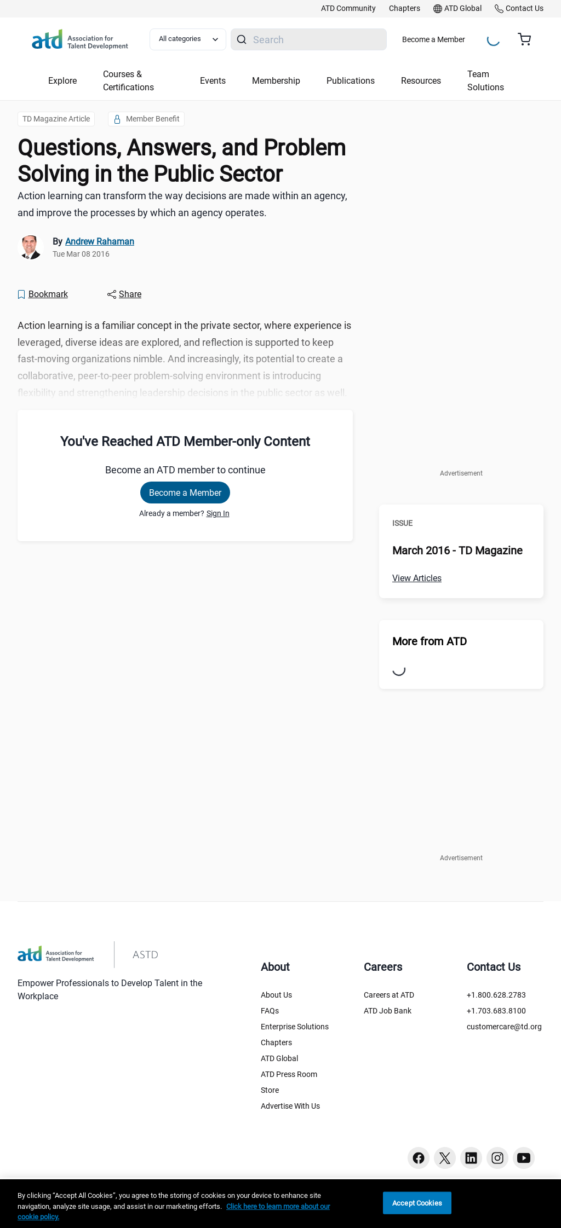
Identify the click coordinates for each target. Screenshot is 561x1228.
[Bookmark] (42, 294)
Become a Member (433, 39)
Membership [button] (276, 81)
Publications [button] (351, 81)
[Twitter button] (445, 1158)
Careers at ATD (389, 994)
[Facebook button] (419, 1158)
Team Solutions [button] (485, 80)
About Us (276, 994)
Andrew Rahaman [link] (99, 241)
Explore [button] (62, 81)
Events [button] (213, 81)
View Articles (417, 578)
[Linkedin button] (471, 1158)
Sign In (218, 513)
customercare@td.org (504, 1026)
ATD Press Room (289, 1074)
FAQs (270, 1010)
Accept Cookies (417, 1202)
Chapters (276, 1042)
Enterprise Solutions (295, 1026)
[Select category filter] (188, 39)
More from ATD (429, 641)
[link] (348, 9)
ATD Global (279, 1058)
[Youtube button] (524, 1158)
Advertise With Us (290, 1106)
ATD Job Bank (387, 1010)
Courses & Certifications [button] (128, 80)
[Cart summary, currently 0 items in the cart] (528, 39)
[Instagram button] (497, 1158)
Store (270, 1090)
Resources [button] (421, 81)
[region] (280, 1203)
